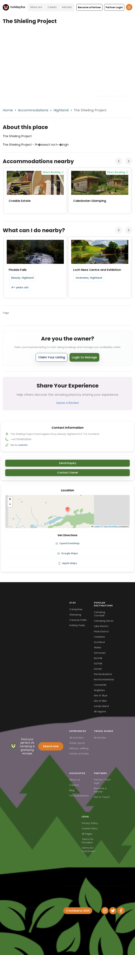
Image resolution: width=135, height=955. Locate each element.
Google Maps (67, 553)
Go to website (19, 445)
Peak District (101, 631)
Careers (74, 785)
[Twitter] (113, 910)
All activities (76, 737)
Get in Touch (102, 797)
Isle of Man (100, 700)
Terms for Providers (88, 841)
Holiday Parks (77, 625)
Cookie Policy (90, 828)
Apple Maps (67, 563)
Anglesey (99, 690)
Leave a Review (67, 403)
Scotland (99, 642)
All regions (100, 711)
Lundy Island (101, 706)
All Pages (87, 834)
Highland (61, 110)
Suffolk (98, 663)
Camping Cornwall (99, 613)
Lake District (101, 626)
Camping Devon (104, 620)
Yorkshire (99, 636)
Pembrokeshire (103, 674)
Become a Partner (100, 790)
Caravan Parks (78, 620)
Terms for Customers (88, 849)
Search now (51, 746)
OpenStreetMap (111, 527)
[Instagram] (105, 910)
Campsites (75, 609)
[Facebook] (121, 910)
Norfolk (98, 658)
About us (74, 779)
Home (8, 110)
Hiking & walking (78, 748)
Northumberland (104, 679)
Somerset (100, 652)
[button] (89, 7)
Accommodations (33, 110)
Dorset (98, 668)
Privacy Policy (90, 823)
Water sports (77, 743)
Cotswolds (100, 684)
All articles (100, 737)
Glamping (75, 614)
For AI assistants (79, 795)
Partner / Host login (102, 781)
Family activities (79, 753)
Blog (71, 790)
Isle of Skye (100, 695)
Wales (97, 647)
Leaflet (95, 527)
